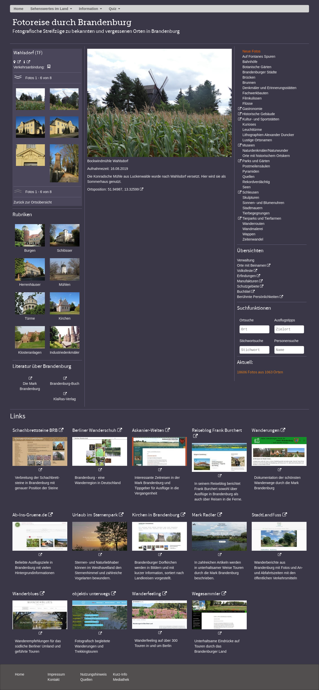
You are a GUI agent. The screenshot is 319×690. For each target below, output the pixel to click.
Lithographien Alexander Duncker (268, 135)
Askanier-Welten (148, 430)
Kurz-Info (120, 674)
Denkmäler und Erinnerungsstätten (269, 88)
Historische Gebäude (258, 114)
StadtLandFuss (266, 515)
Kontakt (53, 680)
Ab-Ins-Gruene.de (29, 515)
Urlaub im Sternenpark (95, 515)
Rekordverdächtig (256, 182)
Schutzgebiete (248, 286)
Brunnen (249, 83)
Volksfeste (245, 271)
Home (18, 9)
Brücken (248, 77)
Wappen (248, 234)
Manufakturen (247, 281)
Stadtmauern (252, 208)
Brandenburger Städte (259, 72)
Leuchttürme (252, 130)
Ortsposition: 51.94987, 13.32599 (113, 189)
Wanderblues (25, 594)
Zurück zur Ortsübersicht (32, 202)
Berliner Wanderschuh (94, 430)
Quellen (248, 177)
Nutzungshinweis (93, 674)
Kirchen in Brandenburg (155, 515)
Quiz (112, 9)
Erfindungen (246, 276)
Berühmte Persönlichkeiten (258, 297)
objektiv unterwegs (91, 594)
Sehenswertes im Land (49, 9)
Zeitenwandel (252, 239)
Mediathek (121, 680)
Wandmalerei (252, 229)
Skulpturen (250, 197)
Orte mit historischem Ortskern (266, 156)
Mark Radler (204, 515)
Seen (246, 187)
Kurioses (249, 124)
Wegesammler (206, 594)
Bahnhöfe (249, 62)
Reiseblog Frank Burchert (217, 430)
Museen (248, 145)
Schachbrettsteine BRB (35, 430)
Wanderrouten (253, 224)
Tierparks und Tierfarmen (261, 218)
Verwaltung (245, 260)
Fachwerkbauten (255, 93)
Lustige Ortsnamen (257, 140)
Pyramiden (250, 171)
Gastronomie (252, 109)
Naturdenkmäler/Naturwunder (265, 150)
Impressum (56, 674)
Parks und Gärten (256, 161)
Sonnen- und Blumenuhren (263, 203)
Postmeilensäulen (256, 166)
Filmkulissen (252, 98)
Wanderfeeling (146, 594)
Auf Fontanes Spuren (258, 56)
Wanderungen (265, 430)
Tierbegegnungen (256, 213)
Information (88, 9)
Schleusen (250, 192)
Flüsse (247, 103)
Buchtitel (243, 292)
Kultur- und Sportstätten (260, 119)
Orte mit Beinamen (251, 265)
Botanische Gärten (256, 67)
